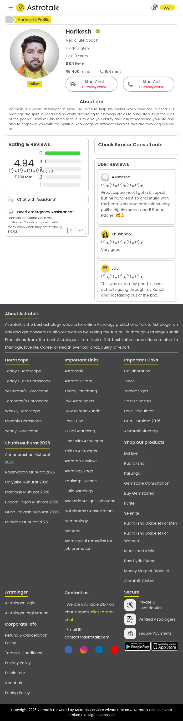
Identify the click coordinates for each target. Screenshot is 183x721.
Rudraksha (134, 463)
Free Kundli (75, 421)
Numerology (76, 521)
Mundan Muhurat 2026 (26, 522)
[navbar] (11, 8)
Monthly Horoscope (23, 421)
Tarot (129, 381)
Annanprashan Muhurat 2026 (28, 458)
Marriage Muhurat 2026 (27, 492)
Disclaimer (15, 673)
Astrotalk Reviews (81, 461)
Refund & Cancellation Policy (26, 639)
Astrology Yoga (79, 471)
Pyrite (129, 503)
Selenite (131, 513)
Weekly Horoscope (22, 411)
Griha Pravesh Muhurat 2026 (32, 512)
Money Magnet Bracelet (146, 571)
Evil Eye (130, 453)
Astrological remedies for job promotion (88, 544)
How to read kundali (83, 411)
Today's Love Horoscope (28, 381)
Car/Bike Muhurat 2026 (27, 482)
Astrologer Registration (26, 613)
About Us (13, 683)
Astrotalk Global (139, 581)
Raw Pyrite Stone (140, 561)
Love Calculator (139, 411)
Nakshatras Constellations (89, 511)
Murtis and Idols (139, 551)
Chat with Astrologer (84, 441)
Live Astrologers (79, 401)
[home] (8, 19)
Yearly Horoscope (21, 431)
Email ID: (87, 633)
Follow (35, 85)
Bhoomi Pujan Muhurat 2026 (31, 502)
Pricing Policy (17, 693)
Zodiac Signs (136, 391)
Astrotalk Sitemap (141, 431)
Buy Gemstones (139, 493)
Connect (76, 230)
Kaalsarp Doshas (81, 481)
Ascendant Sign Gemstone (90, 501)
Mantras (72, 531)
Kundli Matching (80, 431)
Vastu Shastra (137, 401)
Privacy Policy (18, 663)
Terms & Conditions (23, 653)
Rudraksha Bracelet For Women (146, 537)
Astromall (74, 371)
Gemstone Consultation (146, 483)
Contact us (76, 593)
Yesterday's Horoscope (26, 391)
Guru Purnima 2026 (142, 421)
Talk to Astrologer (81, 451)
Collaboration (137, 371)
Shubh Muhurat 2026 (27, 443)
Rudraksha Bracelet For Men (150, 523)
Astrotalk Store (78, 381)
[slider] (31, 171)
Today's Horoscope (23, 371)
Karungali (133, 473)
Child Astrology (79, 491)
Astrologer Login (20, 603)
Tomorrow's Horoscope (27, 401)
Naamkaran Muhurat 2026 (30, 472)
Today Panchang (81, 391)
